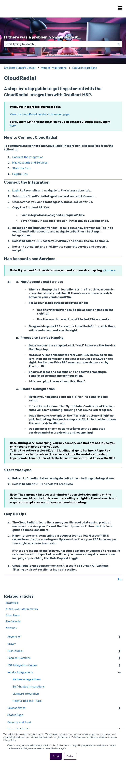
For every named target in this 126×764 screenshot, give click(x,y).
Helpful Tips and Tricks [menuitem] (27, 700)
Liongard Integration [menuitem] (26, 693)
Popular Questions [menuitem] (19, 658)
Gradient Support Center (19, 67)
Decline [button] (70, 756)
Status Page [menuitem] (15, 715)
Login (15, 190)
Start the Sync (21, 168)
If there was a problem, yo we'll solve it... (42, 37)
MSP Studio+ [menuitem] (15, 651)
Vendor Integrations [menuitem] (20, 672)
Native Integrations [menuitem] (27, 679)
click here (109, 270)
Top (120, 579)
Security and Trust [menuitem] (19, 722)
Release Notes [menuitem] (16, 708)
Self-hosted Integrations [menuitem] (29, 686)
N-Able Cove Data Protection (22, 609)
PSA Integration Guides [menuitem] (22, 665)
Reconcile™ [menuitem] (14, 636)
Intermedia (12, 602)
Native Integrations (84, 67)
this (96, 526)
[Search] (119, 44)
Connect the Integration (27, 157)
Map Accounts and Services (29, 162)
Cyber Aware (13, 615)
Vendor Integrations (53, 67)
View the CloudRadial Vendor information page (39, 114)
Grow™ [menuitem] (11, 643)
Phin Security (13, 621)
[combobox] (60, 44)
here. (13, 125)
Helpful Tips (19, 174)
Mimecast (11, 627)
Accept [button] (56, 756)
